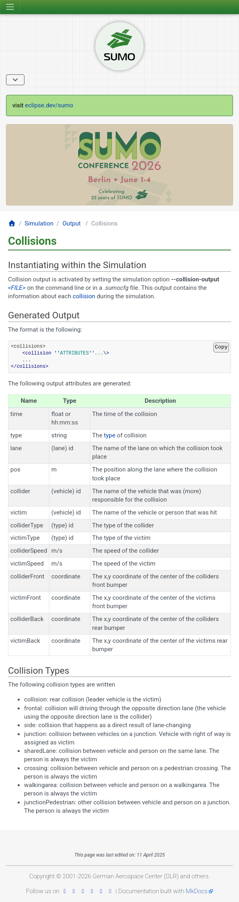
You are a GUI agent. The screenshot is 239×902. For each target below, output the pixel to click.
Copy (221, 347)
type (109, 435)
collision (84, 296)
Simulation (38, 223)
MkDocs (196, 891)
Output (72, 223)
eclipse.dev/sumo (49, 105)
